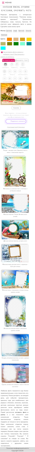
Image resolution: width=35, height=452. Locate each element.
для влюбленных (18, 400)
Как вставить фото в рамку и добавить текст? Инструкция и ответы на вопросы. (12, 54)
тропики (9, 31)
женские (18, 403)
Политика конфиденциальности (17, 448)
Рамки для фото (14, 396)
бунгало (21, 31)
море (15, 31)
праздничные (23, 398)
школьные (11, 405)
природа (4, 35)
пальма (28, 31)
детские (3, 405)
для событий (11, 398)
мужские (25, 403)
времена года (6, 400)
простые (19, 405)
